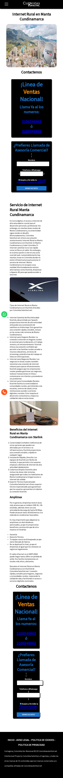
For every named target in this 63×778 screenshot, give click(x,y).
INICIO (11, 739)
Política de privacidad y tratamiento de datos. (31, 181)
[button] (5, 5)
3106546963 (31, 121)
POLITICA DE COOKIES (42, 739)
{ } (28, 694)
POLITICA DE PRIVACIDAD (31, 744)
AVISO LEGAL (22, 739)
